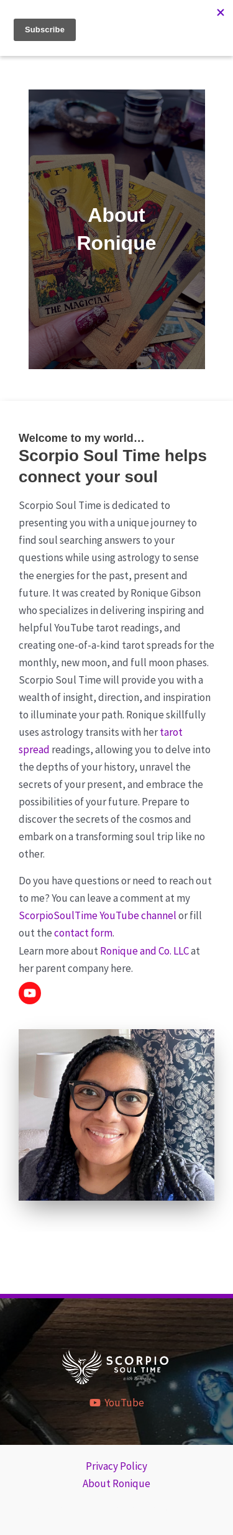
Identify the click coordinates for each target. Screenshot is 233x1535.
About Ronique (116, 1483)
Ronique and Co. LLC (144, 951)
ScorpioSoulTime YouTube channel (97, 915)
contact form (83, 933)
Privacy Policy (116, 1466)
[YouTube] (117, 1402)
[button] (30, 993)
